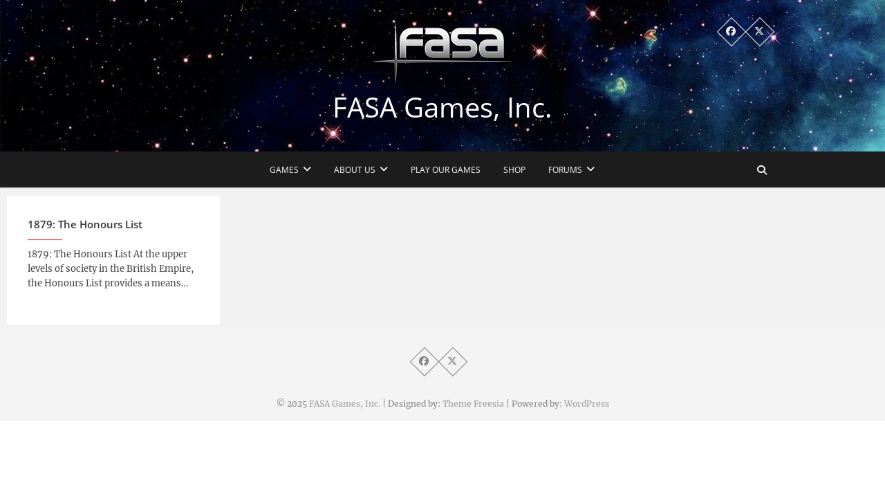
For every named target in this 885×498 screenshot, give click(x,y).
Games (284, 170)
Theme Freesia (473, 403)
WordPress (586, 403)
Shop (514, 170)
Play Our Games (446, 170)
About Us (354, 170)
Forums (565, 170)
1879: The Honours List (85, 228)
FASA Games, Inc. (442, 107)
